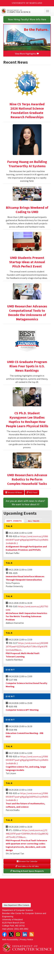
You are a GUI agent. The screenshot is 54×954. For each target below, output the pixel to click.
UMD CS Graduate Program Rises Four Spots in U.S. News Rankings (27, 366)
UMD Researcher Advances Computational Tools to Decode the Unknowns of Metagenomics (27, 312)
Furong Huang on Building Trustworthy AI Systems (27, 163)
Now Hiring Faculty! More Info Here (27, 19)
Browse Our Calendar (27, 861)
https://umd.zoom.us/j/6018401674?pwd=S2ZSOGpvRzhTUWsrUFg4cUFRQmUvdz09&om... (27, 646)
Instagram (18, 934)
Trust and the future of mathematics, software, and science (25, 805)
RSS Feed (31, 492)
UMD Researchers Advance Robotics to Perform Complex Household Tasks (27, 479)
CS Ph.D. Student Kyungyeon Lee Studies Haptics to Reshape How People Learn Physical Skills (27, 419)
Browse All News (13, 492)
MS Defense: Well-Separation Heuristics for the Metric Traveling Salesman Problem (26, 616)
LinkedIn (24, 934)
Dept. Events (15, 520)
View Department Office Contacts (16, 905)
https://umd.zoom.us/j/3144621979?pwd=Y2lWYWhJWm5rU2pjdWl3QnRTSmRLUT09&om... (27, 834)
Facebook (4, 934)
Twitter (11, 934)
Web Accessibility (10, 939)
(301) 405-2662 (21, 929)
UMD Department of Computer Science (21, 11)
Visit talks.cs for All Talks (27, 866)
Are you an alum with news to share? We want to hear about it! (26, 502)
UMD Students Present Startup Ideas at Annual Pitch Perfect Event (27, 261)
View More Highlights (27, 53)
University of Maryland (27, 3)
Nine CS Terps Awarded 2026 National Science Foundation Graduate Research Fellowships (27, 110)
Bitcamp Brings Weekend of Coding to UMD (27, 209)
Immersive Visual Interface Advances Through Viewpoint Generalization (25, 578)
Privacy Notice (26, 939)
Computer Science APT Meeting (22, 709)
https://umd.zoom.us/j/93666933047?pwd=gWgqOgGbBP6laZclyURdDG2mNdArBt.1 (27, 540)
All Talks (33, 521)
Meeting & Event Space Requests (27, 871)
